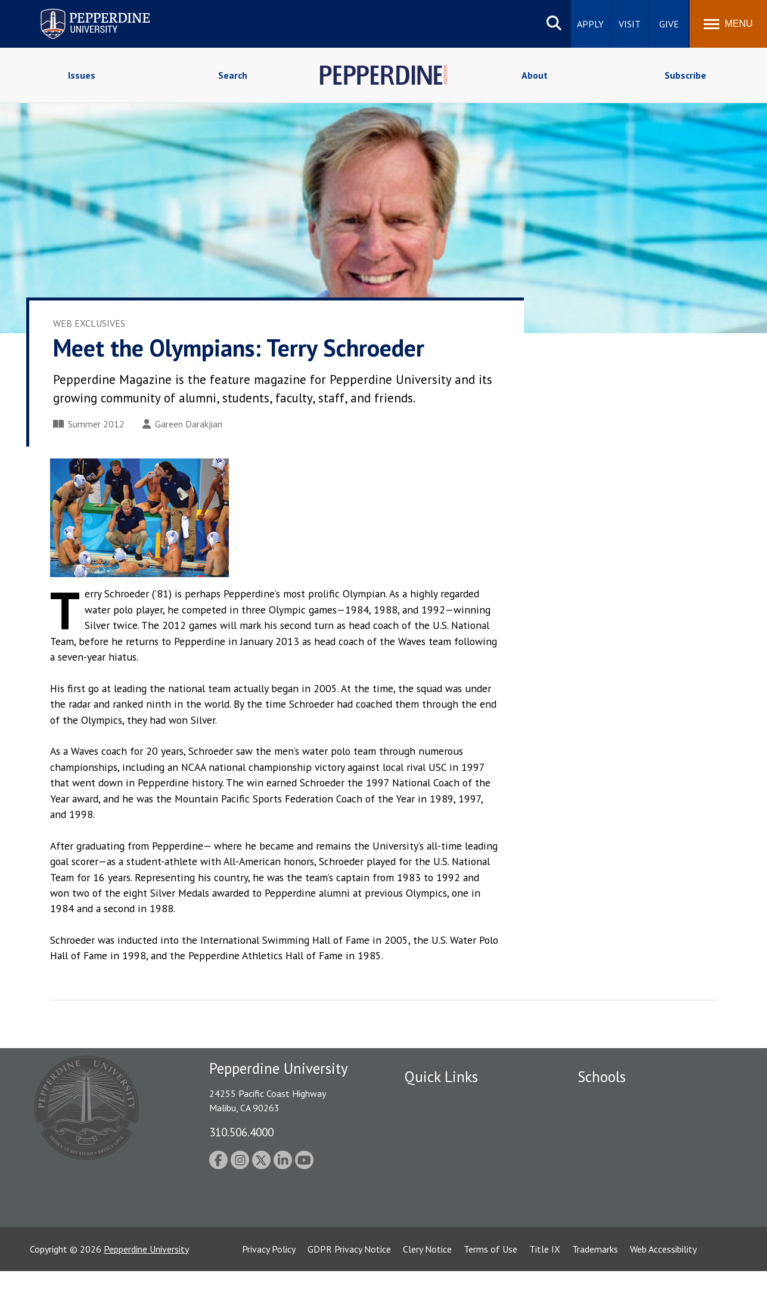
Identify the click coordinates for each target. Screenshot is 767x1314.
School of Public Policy (623, 1195)
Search (232, 75)
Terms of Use (490, 1292)
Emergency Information (452, 1140)
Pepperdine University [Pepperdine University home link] (81, 11)
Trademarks (595, 1292)
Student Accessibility (446, 1120)
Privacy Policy (269, 1292)
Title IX (544, 1292)
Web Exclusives (89, 323)
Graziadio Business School (629, 1140)
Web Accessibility (663, 1292)
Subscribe (685, 75)
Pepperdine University (146, 1292)
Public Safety (431, 1099)
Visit (630, 24)
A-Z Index (424, 1203)
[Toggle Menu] (728, 24)
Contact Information (446, 1182)
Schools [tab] (601, 1076)
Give (669, 24)
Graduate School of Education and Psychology (646, 1167)
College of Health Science (629, 1215)
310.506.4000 (241, 1131)
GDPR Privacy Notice (349, 1292)
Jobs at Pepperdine (442, 1161)
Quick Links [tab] (441, 1076)
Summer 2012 (89, 424)
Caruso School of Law (621, 1120)
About (534, 75)
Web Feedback (433, 1244)
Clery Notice (427, 1292)
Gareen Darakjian (182, 424)
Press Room (428, 1223)
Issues (81, 75)
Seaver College (607, 1099)
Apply (590, 24)
